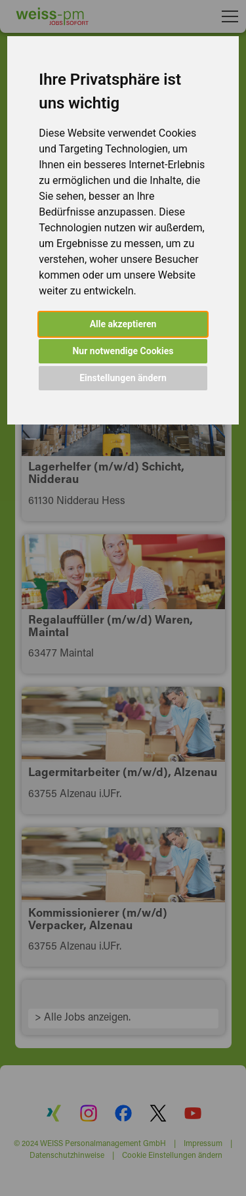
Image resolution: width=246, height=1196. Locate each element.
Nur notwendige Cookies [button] (122, 351)
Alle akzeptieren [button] (123, 324)
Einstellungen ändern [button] (123, 378)
